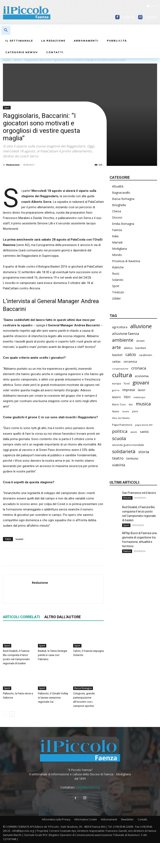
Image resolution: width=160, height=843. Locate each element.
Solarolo (117, 280)
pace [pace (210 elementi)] (135, 411)
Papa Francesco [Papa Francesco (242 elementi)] (122, 425)
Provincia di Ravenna (126, 261)
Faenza (117, 230)
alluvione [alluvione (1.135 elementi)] (141, 326)
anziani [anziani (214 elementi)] (140, 341)
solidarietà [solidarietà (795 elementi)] (123, 451)
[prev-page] (5, 714)
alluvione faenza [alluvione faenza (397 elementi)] (125, 333)
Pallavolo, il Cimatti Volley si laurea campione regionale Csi (53, 698)
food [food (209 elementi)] (127, 383)
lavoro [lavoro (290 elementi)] (116, 397)
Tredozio (118, 292)
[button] (5, 30)
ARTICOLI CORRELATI (21, 617)
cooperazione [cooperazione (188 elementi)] (120, 368)
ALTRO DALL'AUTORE (62, 617)
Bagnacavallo (121, 193)
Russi (115, 273)
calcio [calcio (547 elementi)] (130, 354)
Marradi (117, 242)
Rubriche (118, 267)
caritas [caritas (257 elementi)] (116, 361)
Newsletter (127, 819)
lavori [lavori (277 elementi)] (141, 390)
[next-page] (12, 714)
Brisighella (119, 205)
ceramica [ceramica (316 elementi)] (130, 361)
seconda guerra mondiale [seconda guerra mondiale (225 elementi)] (128, 445)
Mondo (117, 255)
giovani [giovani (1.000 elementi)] (140, 382)
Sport (6, 107)
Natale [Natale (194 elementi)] (115, 411)
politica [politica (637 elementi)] (120, 431)
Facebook (128, 17)
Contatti (142, 819)
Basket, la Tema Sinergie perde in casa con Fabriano (52, 655)
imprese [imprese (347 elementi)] (128, 390)
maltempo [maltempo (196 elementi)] (139, 397)
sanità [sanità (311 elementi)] (144, 431)
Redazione (13, 164)
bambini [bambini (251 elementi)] (140, 348)
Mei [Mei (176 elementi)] (131, 404)
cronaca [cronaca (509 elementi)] (138, 368)
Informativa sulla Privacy (56, 819)
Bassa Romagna (83, 688)
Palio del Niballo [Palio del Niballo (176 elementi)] (121, 418)
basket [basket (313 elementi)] (117, 355)
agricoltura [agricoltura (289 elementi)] (119, 327)
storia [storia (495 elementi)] (143, 452)
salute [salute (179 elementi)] (133, 431)
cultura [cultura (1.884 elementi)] (122, 375)
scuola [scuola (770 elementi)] (119, 438)
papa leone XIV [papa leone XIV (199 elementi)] (143, 424)
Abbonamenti (109, 819)
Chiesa (116, 211)
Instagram (151, 17)
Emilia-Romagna (123, 224)
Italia (115, 236)
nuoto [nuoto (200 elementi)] (125, 411)
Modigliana (119, 249)
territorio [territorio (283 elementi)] (132, 458)
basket (19, 539)
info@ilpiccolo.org (88, 787)
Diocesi (117, 217)
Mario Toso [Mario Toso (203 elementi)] (119, 404)
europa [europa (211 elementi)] (116, 383)
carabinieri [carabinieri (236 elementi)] (145, 355)
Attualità (117, 186)
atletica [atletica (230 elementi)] (128, 348)
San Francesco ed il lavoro (139, 492)
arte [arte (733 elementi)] (116, 347)
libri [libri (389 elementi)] (127, 397)
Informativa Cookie (85, 819)
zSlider (116, 298)
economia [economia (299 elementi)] (142, 376)
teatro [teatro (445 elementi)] (118, 458)
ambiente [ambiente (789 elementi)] (122, 340)
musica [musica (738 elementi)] (143, 403)
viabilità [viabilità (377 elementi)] (118, 465)
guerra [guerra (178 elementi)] (115, 390)
